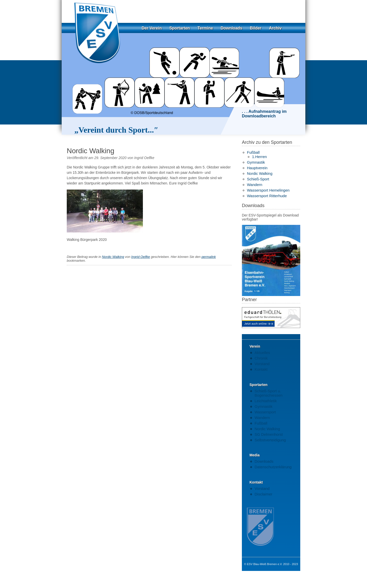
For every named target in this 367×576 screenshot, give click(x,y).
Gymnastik (256, 162)
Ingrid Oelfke (144, 158)
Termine (205, 28)
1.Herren (259, 156)
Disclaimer (263, 494)
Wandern (254, 184)
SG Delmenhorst (269, 434)
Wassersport (265, 412)
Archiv (275, 28)
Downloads (231, 28)
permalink (209, 257)
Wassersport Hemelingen (268, 190)
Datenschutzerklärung (273, 467)
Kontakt (261, 369)
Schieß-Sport (258, 179)
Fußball (253, 152)
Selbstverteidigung (270, 440)
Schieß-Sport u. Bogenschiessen (268, 393)
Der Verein (152, 28)
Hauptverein (257, 168)
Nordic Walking (113, 257)
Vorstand (262, 364)
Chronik (261, 358)
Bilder (255, 28)
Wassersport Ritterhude (267, 196)
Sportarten (179, 28)
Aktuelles (262, 352)
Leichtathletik (266, 401)
